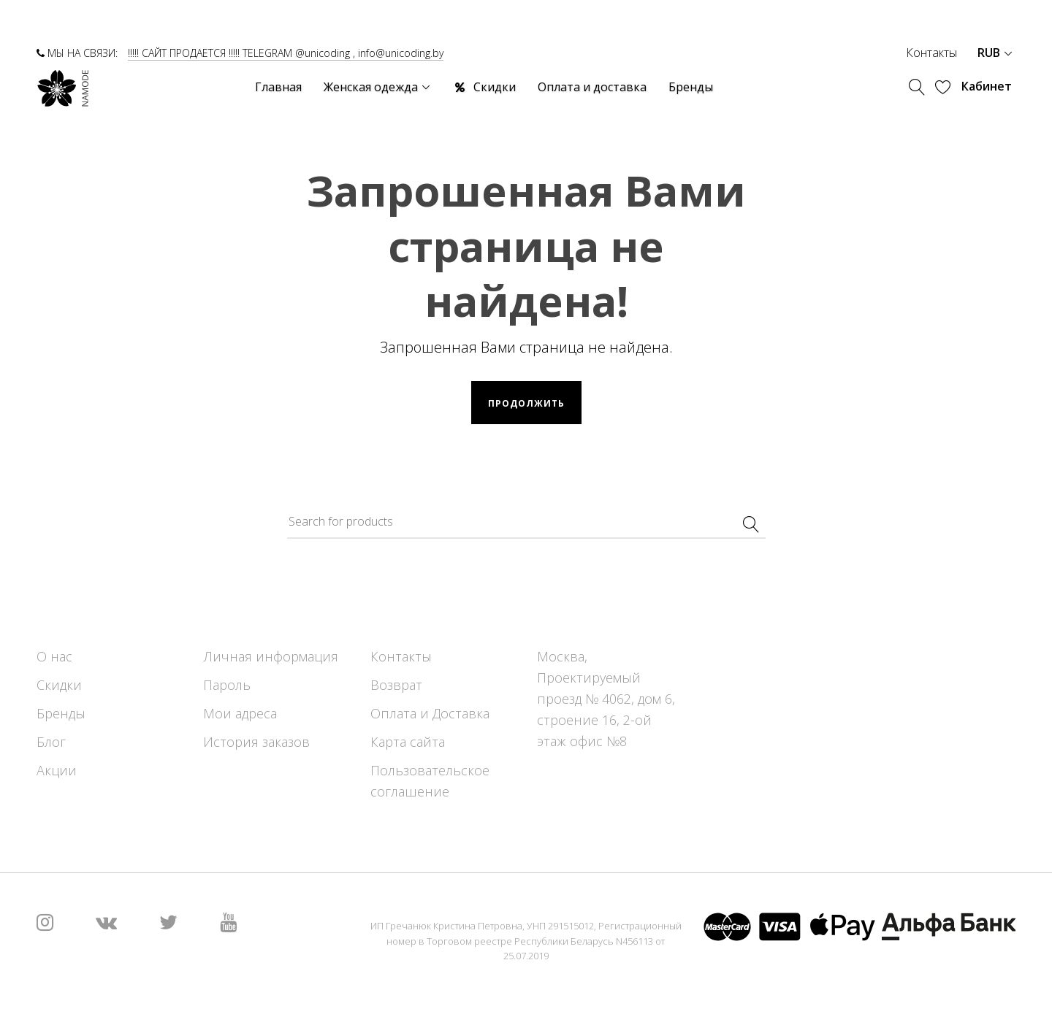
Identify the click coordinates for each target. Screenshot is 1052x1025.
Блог (51, 741)
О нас (54, 656)
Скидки (59, 685)
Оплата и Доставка (429, 713)
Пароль (227, 685)
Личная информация (270, 656)
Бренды (61, 713)
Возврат (396, 685)
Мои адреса (240, 713)
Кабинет (986, 86)
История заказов (256, 741)
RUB (994, 53)
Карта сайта (407, 741)
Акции (57, 770)
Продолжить (526, 403)
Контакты (931, 53)
